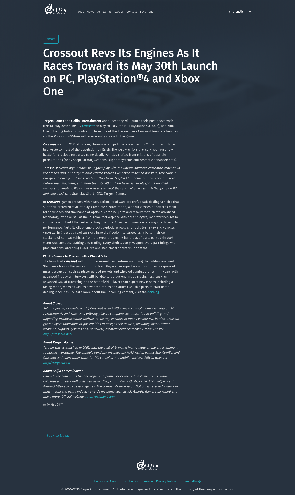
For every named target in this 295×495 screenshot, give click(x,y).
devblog (153, 292)
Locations (146, 11)
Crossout (88, 126)
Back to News (57, 435)
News (90, 11)
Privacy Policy (166, 481)
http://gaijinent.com (100, 397)
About (80, 11)
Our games (104, 11)
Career (118, 11)
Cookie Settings (190, 481)
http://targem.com (56, 363)
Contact (131, 11)
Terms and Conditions (110, 481)
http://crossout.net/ (57, 334)
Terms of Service (141, 481)
